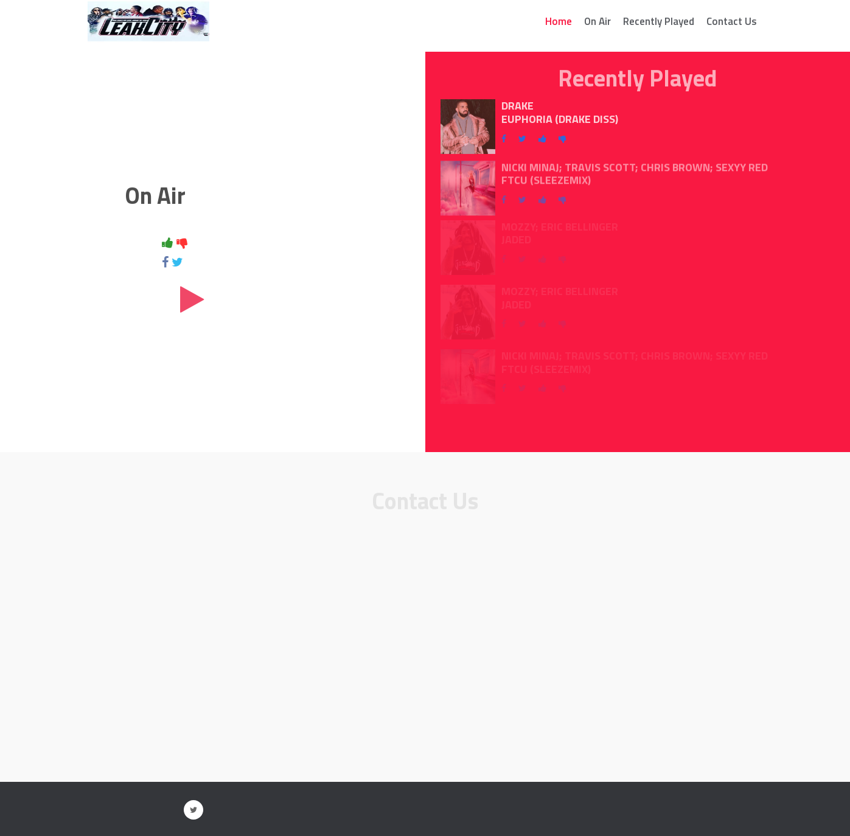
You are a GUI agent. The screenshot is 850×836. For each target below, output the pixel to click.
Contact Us (731, 21)
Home (558, 21)
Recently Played (658, 21)
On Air (597, 21)
